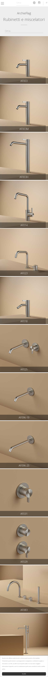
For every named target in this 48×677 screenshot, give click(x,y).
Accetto (24, 674)
